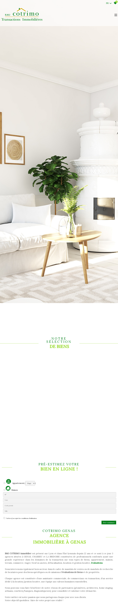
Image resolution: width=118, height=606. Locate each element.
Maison (12, 488)
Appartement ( (14, 481)
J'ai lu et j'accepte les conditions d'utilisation (21, 518)
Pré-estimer (109, 522)
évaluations (96, 563)
